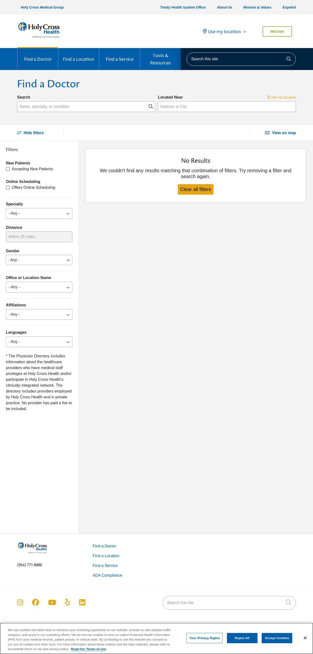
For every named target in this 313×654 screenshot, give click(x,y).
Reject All (242, 641)
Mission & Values (257, 7)
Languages (16, 332)
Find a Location (78, 55)
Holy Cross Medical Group (42, 7)
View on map (280, 133)
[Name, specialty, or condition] (86, 106)
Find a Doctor (38, 55)
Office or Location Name (28, 278)
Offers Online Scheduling (33, 187)
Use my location (222, 31)
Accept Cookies (277, 641)
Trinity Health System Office (183, 7)
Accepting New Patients (32, 169)
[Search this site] (241, 59)
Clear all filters (195, 189)
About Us (224, 7)
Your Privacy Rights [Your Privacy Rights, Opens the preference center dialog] (204, 641)
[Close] (305, 641)
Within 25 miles (22, 237)
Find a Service (119, 55)
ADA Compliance (107, 575)
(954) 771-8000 (29, 565)
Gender (13, 251)
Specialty (14, 204)
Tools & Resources (160, 57)
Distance (14, 227)
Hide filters (30, 133)
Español (289, 7)
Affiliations (16, 305)
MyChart (277, 31)
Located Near (170, 97)
